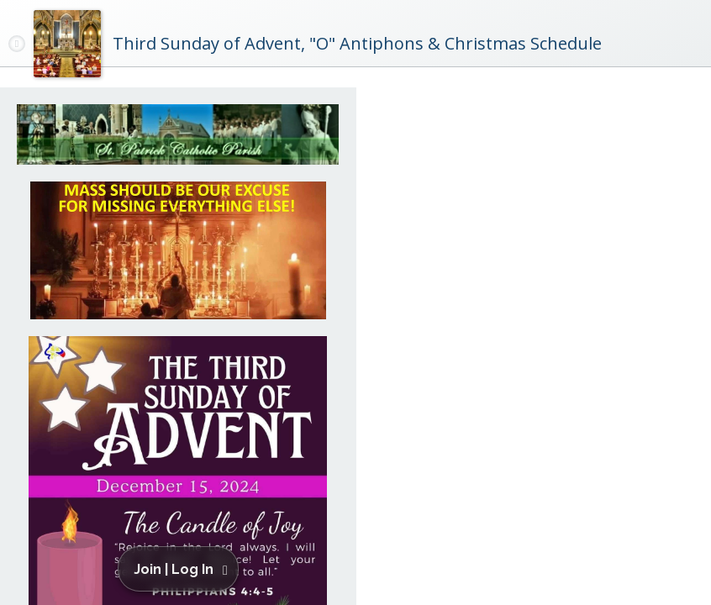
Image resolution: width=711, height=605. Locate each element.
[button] (181, 569)
